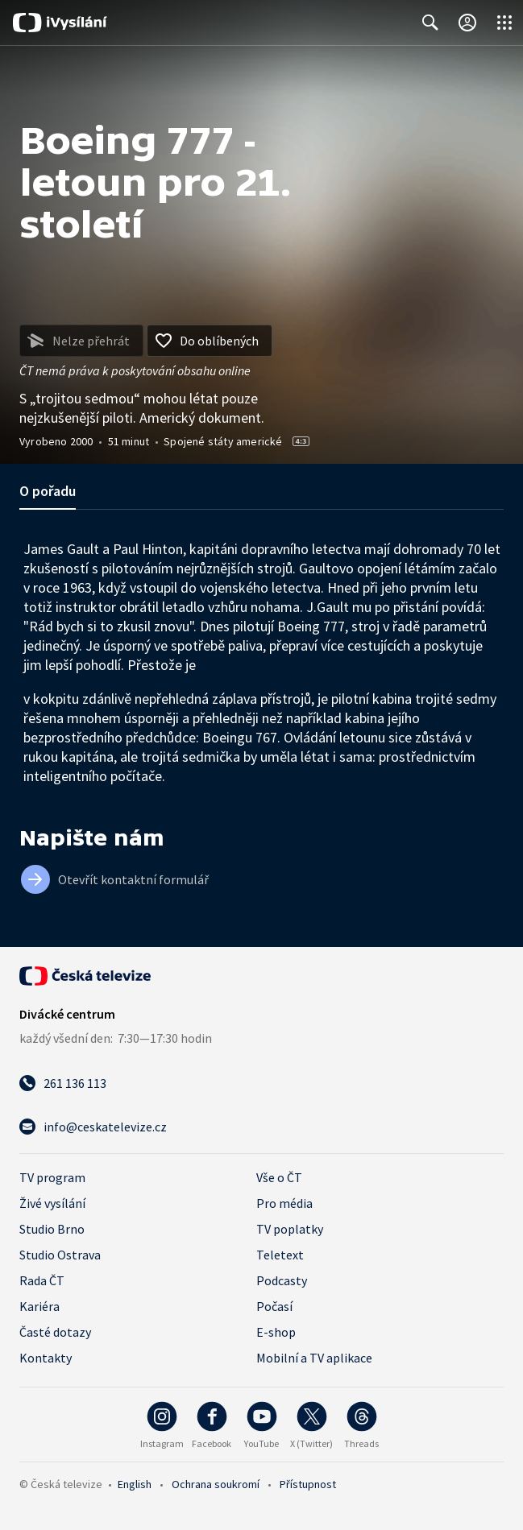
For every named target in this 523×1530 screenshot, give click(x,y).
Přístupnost (308, 1484)
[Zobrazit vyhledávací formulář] (430, 22)
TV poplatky (289, 1229)
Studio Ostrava (60, 1255)
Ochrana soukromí (215, 1484)
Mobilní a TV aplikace (314, 1358)
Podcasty (281, 1280)
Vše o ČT (279, 1177)
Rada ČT (41, 1280)
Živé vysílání (52, 1203)
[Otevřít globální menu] (504, 22)
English (135, 1484)
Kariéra (39, 1306)
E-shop (276, 1332)
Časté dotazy (55, 1332)
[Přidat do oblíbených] (209, 341)
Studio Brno (52, 1229)
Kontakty (45, 1358)
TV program (52, 1177)
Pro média (284, 1203)
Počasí (274, 1306)
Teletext (280, 1255)
